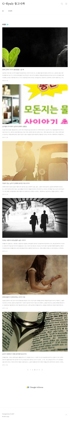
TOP (66, 414)
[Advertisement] (35, 387)
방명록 (10, 11)
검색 (62, 3)
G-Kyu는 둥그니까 (13, 3)
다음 (42, 370)
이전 (28, 370)
